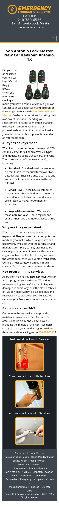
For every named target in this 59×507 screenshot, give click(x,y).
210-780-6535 (29, 19)
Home (14, 475)
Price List (34, 487)
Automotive (11, 479)
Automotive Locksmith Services (29, 413)
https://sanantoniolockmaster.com (30, 468)
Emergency (25, 479)
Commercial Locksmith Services (29, 376)
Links (29, 490)
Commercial (40, 475)
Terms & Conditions (17, 487)
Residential (26, 475)
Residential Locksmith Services (29, 339)
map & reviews (37, 460)
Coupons (38, 479)
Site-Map (46, 487)
